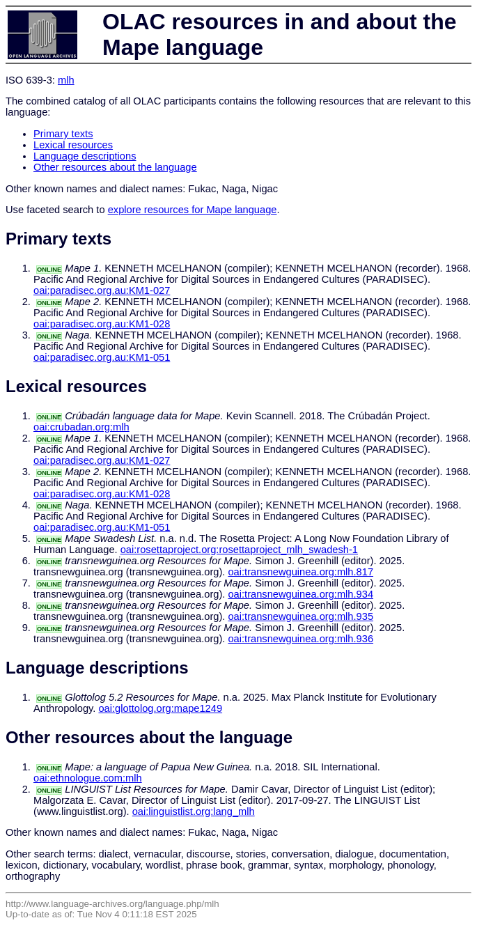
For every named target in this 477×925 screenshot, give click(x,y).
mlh (66, 80)
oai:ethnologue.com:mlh (87, 778)
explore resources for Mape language (192, 209)
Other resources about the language (115, 167)
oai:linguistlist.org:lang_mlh (193, 811)
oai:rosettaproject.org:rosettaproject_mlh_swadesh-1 (239, 549)
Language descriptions (84, 156)
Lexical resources (73, 144)
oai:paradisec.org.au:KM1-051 (101, 357)
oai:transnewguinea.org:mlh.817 (300, 571)
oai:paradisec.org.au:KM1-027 (101, 290)
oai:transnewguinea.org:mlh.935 (300, 616)
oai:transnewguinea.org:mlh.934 (300, 594)
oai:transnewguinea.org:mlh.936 (300, 638)
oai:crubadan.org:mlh (81, 427)
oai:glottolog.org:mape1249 (160, 708)
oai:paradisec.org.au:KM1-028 (101, 323)
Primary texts (63, 133)
